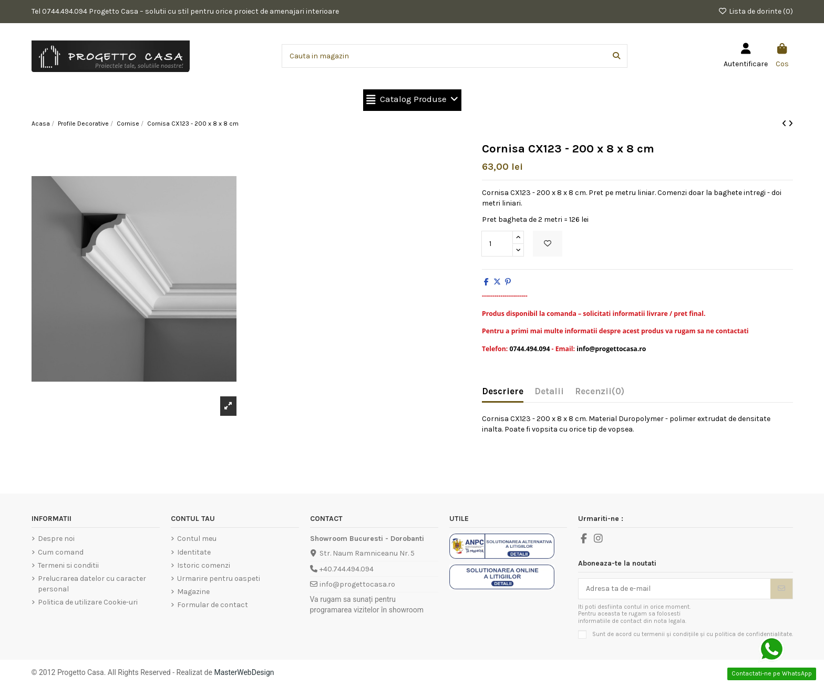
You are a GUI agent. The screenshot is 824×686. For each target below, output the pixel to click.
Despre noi (56, 538)
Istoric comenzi (203, 565)
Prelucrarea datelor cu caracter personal (92, 583)
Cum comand (61, 552)
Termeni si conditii (68, 565)
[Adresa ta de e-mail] (675, 589)
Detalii (549, 391)
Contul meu (197, 538)
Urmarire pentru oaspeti (218, 578)
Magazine (193, 591)
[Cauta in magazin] (616, 56)
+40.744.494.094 (347, 569)
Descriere (502, 391)
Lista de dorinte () (755, 11)
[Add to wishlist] (547, 244)
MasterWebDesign (244, 672)
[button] (412, 100)
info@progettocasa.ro (357, 584)
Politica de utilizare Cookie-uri (88, 602)
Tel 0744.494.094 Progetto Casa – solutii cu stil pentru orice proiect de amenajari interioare (185, 11)
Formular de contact (212, 604)
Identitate (194, 552)
